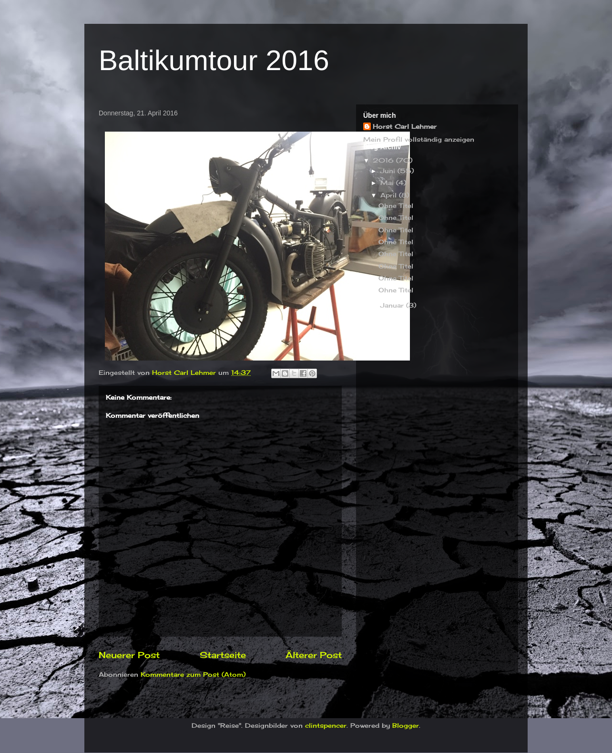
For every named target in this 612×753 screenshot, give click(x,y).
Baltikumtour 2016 (214, 60)
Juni (389, 171)
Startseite (223, 655)
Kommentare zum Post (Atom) (193, 674)
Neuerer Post (129, 655)
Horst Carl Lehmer (405, 126)
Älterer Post (314, 655)
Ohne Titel (395, 205)
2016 (384, 160)
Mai (388, 182)
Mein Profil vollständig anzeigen (418, 139)
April (389, 195)
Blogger (405, 725)
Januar (393, 305)
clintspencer (326, 725)
